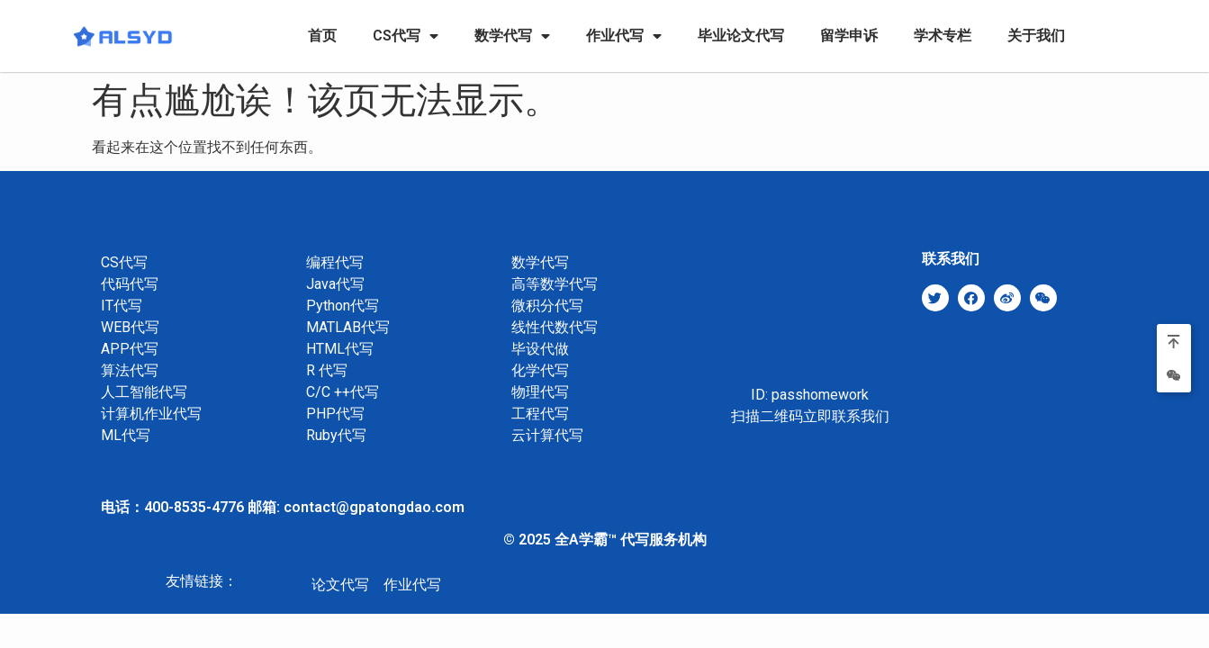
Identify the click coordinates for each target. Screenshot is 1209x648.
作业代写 (624, 36)
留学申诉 (849, 35)
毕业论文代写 (741, 35)
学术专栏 (942, 35)
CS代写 (405, 36)
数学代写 (512, 36)
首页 (322, 35)
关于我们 (1036, 35)
